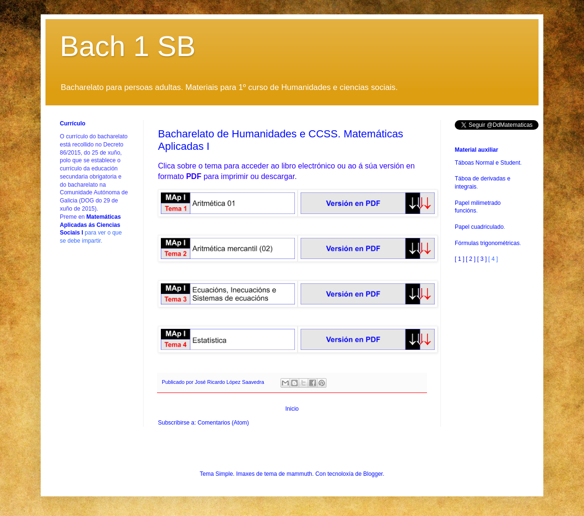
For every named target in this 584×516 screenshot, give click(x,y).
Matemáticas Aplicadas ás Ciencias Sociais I (90, 224)
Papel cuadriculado (479, 227)
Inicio (292, 408)
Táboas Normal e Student (487, 162)
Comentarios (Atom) (223, 422)
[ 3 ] (482, 259)
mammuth (299, 474)
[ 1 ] (459, 259)
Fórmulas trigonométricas (487, 243)
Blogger (373, 474)
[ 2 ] (470, 259)
